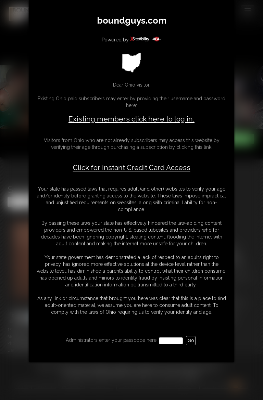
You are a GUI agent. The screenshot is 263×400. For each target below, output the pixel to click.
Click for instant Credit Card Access (131, 167)
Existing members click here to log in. (131, 119)
